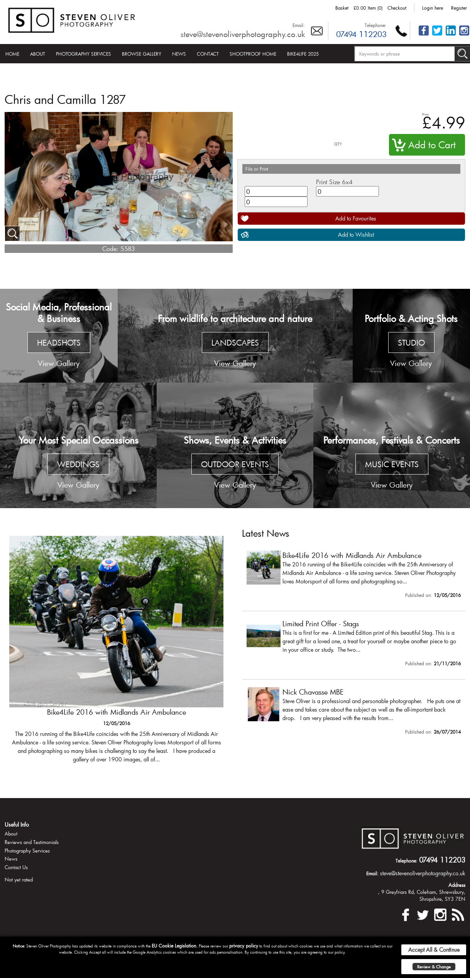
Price (425, 114)
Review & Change (434, 967)
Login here (432, 8)
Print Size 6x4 (334, 182)
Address (456, 885)
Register (459, 8)
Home (12, 54)
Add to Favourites (355, 218)
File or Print (256, 169)
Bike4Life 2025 (303, 54)
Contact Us (16, 867)
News (179, 54)
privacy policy (243, 945)
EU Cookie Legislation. (175, 945)
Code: (110, 248)
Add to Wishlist (356, 234)
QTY (338, 144)
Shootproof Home (253, 54)
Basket (341, 8)
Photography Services (83, 54)
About (37, 54)
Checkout (396, 8)
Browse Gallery (141, 54)
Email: (298, 25)
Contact (208, 54)
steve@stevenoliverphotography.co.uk (243, 34)
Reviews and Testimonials (32, 842)
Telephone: (376, 25)
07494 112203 (361, 34)
